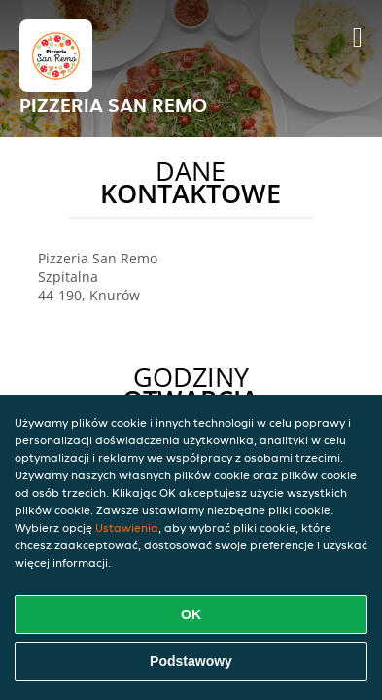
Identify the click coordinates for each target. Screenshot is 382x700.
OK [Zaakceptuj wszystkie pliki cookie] (191, 614)
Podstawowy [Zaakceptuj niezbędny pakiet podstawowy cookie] (191, 661)
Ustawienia (126, 527)
